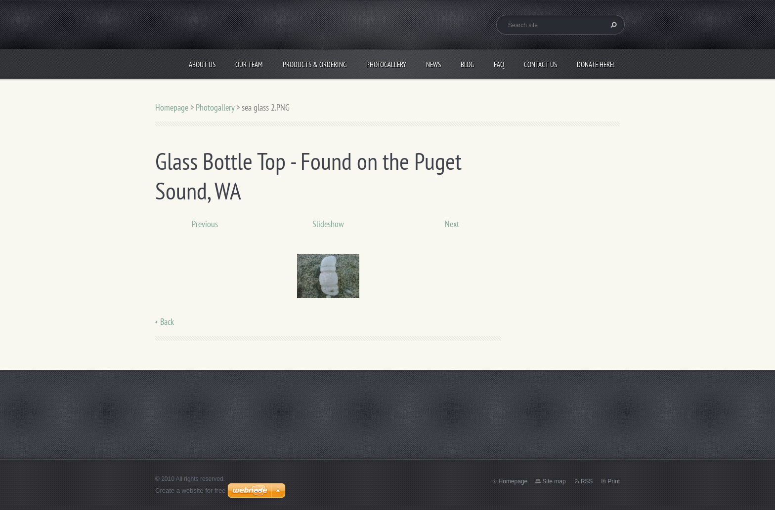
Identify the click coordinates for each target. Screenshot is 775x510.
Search (612, 24)
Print (613, 481)
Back (167, 321)
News (433, 64)
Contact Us (540, 64)
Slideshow (328, 224)
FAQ (499, 64)
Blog (467, 64)
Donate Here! (596, 64)
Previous (205, 224)
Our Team (249, 64)
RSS (587, 481)
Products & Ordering (314, 64)
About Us (202, 64)
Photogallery (386, 64)
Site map (553, 481)
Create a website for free (190, 490)
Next (452, 224)
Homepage (171, 107)
